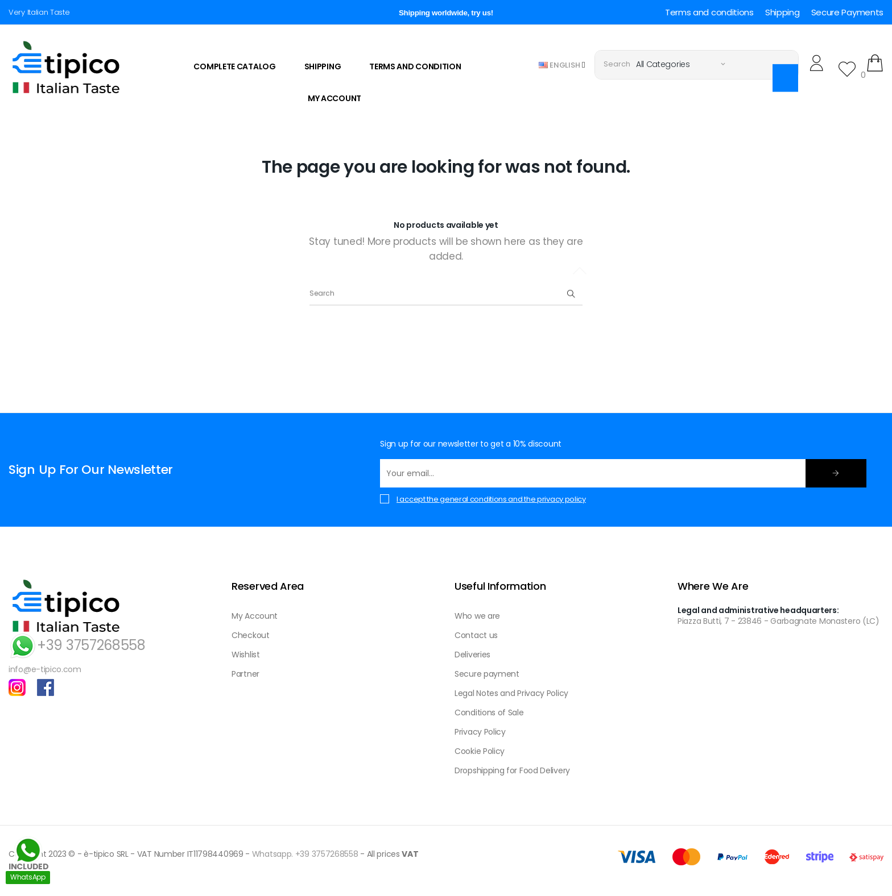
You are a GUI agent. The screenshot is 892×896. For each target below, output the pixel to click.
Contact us (476, 635)
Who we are (477, 616)
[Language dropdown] (562, 64)
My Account (255, 616)
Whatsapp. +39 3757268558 (305, 854)
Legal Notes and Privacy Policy (511, 693)
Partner (245, 674)
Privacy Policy (480, 731)
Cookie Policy (480, 751)
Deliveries (472, 654)
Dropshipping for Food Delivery (512, 770)
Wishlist (246, 654)
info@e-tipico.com (45, 669)
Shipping (782, 12)
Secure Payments (847, 12)
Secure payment (487, 674)
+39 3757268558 (77, 645)
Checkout (251, 635)
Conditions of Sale (489, 712)
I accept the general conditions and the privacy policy (491, 499)
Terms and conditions (709, 12)
